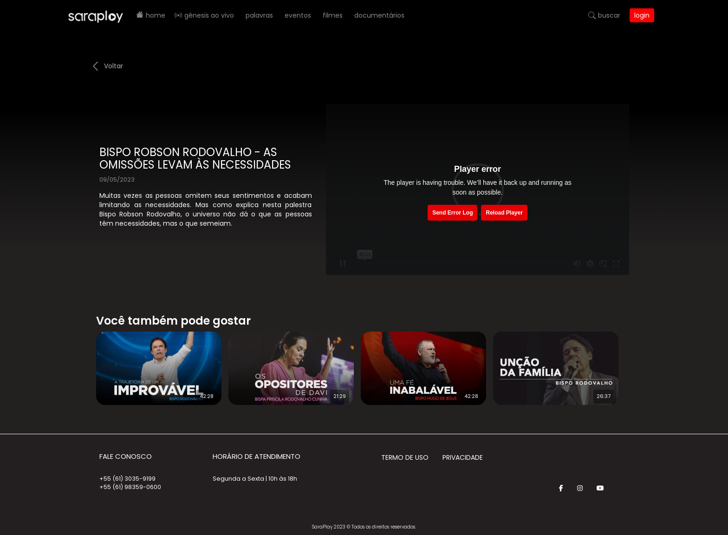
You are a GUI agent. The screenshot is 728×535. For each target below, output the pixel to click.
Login (642, 15)
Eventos (298, 15)
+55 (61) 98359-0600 (130, 487)
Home (155, 15)
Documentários (379, 15)
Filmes (333, 15)
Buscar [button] (609, 15)
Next (637, 362)
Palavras (259, 15)
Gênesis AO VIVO (209, 15)
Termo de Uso (405, 457)
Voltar (113, 66)
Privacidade (462, 457)
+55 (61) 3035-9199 (127, 479)
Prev (82, 362)
